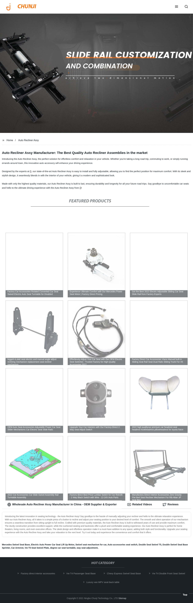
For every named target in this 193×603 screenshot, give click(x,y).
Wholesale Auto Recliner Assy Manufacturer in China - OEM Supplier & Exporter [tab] (62, 504)
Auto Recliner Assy (28, 140)
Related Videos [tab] (139, 504)
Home (10, 140)
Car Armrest (17, 548)
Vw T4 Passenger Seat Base (83, 573)
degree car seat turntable (63, 548)
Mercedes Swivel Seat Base (16, 544)
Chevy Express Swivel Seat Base (126, 573)
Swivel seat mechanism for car (91, 544)
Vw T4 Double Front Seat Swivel (170, 573)
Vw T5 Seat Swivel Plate (37, 548)
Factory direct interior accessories (40, 573)
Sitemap (122, 598)
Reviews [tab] (170, 504)
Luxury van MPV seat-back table (105, 582)
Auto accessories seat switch (122, 544)
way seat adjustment (87, 548)
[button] (176, 7)
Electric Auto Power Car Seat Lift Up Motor (52, 544)
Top (185, 595)
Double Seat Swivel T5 (150, 544)
